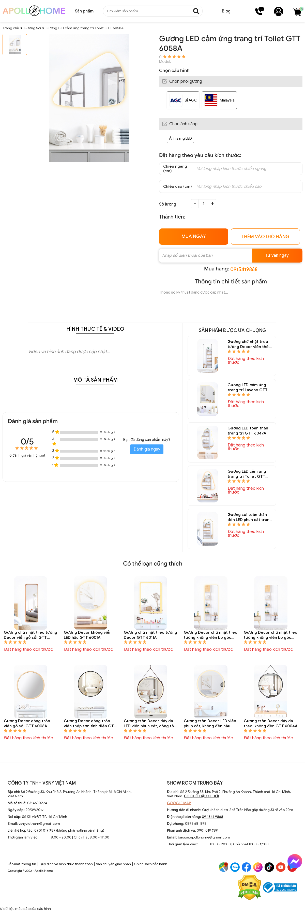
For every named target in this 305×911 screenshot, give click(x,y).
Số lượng (167, 204)
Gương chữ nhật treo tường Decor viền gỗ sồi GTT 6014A (30, 635)
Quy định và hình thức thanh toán (66, 864)
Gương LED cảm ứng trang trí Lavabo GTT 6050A (247, 388)
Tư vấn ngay (277, 255)
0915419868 (243, 269)
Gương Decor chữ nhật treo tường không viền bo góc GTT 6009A (270, 635)
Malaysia (227, 100)
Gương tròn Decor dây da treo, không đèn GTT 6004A (270, 723)
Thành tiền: (172, 217)
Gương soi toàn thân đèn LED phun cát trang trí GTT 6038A (249, 517)
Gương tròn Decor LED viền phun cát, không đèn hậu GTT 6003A (210, 724)
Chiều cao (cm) (177, 186)
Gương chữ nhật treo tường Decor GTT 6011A (150, 635)
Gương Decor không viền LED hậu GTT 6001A (88, 635)
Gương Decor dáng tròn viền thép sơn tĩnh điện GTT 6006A (90, 724)
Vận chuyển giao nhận (113, 864)
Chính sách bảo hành (150, 864)
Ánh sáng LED (180, 138)
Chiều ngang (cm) (175, 168)
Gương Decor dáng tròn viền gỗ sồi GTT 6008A (27, 723)
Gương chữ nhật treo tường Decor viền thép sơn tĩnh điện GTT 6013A (249, 344)
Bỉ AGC (191, 100)
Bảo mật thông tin (22, 864)
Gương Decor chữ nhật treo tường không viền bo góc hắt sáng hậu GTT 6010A (210, 635)
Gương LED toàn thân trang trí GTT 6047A (247, 431)
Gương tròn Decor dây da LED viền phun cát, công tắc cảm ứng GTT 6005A (150, 724)
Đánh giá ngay (146, 449)
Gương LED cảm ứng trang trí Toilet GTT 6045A (246, 474)
